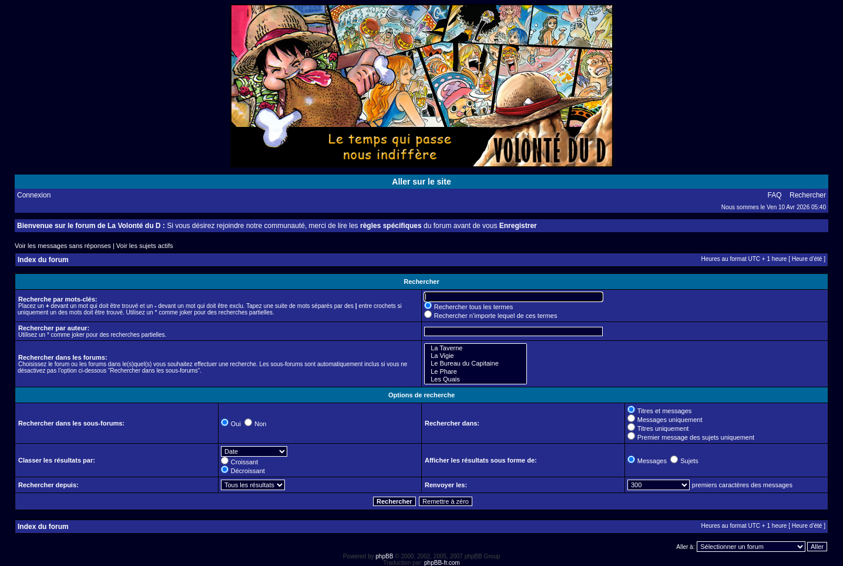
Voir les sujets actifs (144, 245)
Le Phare (475, 372)
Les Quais (475, 379)
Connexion (34, 195)
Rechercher (808, 195)
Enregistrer (518, 226)
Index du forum (43, 260)
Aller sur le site (421, 181)
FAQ (775, 195)
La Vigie (475, 356)
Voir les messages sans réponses (63, 245)
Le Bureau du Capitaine (475, 363)
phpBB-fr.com (442, 563)
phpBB (384, 556)
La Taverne (475, 348)
